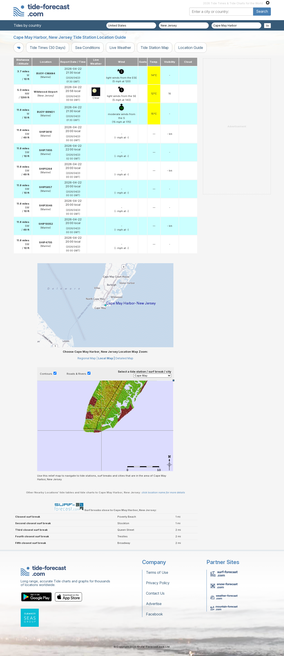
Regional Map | (87, 358)
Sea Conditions (87, 47)
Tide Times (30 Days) (48, 47)
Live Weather (120, 47)
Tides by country (27, 25)
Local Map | (106, 358)
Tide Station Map (155, 47)
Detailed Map (124, 358)
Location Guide (190, 47)
